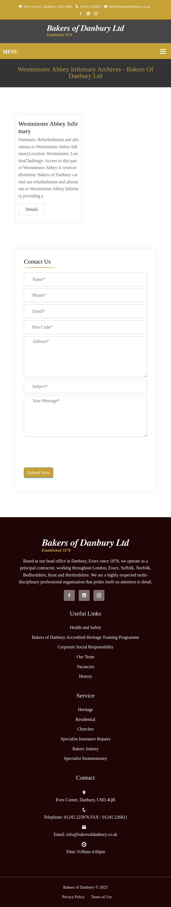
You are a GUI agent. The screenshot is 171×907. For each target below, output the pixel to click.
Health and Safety (85, 627)
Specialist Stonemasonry (85, 758)
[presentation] (65, 449)
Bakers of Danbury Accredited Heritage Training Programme (85, 637)
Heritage (85, 709)
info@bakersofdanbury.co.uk (127, 6)
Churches (85, 729)
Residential (85, 719)
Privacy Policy (73, 897)
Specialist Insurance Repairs (85, 739)
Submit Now (38, 472)
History (85, 676)
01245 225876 (88, 6)
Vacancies (85, 666)
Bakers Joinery (85, 748)
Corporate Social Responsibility (85, 647)
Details (31, 209)
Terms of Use (101, 897)
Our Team (85, 656)
